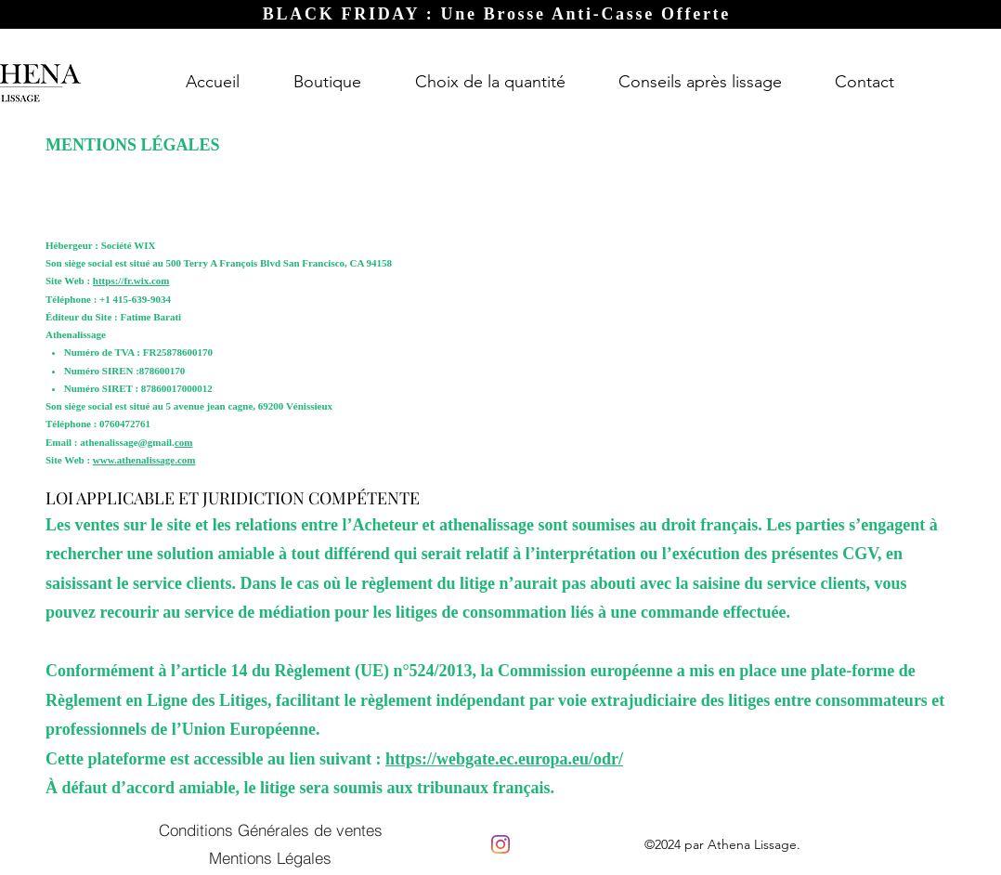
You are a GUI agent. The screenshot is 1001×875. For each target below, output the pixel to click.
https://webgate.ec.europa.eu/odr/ (504, 759)
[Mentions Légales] (270, 857)
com (184, 442)
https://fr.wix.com (131, 280)
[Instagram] (500, 844)
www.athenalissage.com (144, 459)
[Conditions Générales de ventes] (270, 830)
